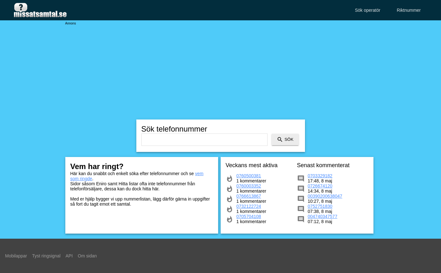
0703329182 (320, 175)
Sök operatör (367, 10)
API (69, 255)
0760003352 (249, 185)
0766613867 (249, 196)
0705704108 (249, 216)
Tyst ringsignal (46, 255)
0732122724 (249, 206)
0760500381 (249, 175)
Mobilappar (16, 255)
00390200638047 (325, 196)
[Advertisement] (220, 69)
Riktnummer (409, 10)
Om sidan (87, 255)
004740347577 (322, 216)
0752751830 (320, 206)
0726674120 (320, 185)
